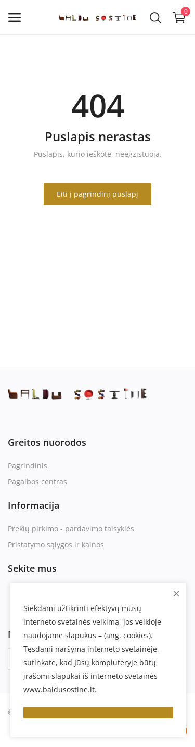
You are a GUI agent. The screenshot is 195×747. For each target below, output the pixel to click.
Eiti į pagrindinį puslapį (97, 194)
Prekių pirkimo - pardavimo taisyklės (71, 528)
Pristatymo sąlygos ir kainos (56, 545)
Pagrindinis (27, 465)
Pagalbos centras (37, 482)
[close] (176, 594)
